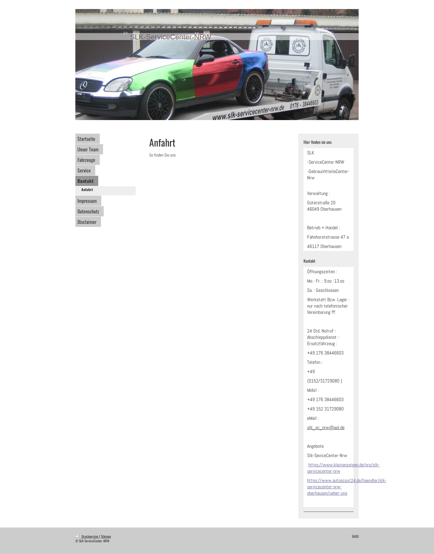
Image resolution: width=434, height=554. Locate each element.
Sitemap (106, 536)
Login (355, 535)
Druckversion (87, 536)
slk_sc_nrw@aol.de (325, 427)
